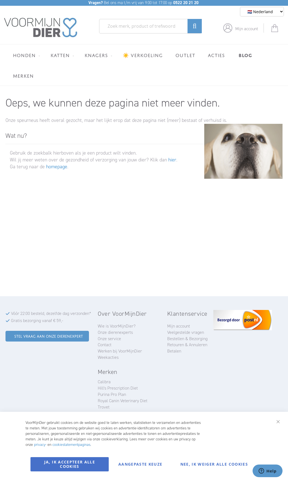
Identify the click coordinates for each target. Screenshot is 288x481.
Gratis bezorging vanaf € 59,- (37, 320)
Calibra (104, 382)
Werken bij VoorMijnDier (120, 351)
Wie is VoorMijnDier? (117, 326)
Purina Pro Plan (112, 394)
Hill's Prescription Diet (118, 388)
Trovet (104, 407)
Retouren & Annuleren (187, 345)
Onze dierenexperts (115, 332)
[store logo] (40, 28)
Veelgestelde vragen (185, 332)
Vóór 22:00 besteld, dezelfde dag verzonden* (51, 313)
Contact (104, 345)
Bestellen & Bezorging (187, 339)
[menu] (144, 65)
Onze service (109, 339)
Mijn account (246, 29)
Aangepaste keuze (140, 464)
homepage (56, 166)
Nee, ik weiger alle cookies (214, 464)
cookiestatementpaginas (71, 444)
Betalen (174, 351)
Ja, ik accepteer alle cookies (69, 464)
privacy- (40, 444)
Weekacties (108, 357)
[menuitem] (25, 55)
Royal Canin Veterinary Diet (122, 401)
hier (172, 159)
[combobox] (150, 26)
